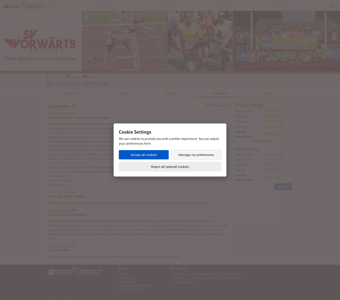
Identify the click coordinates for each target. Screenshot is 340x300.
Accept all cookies (144, 155)
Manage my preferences (196, 155)
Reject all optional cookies (170, 167)
